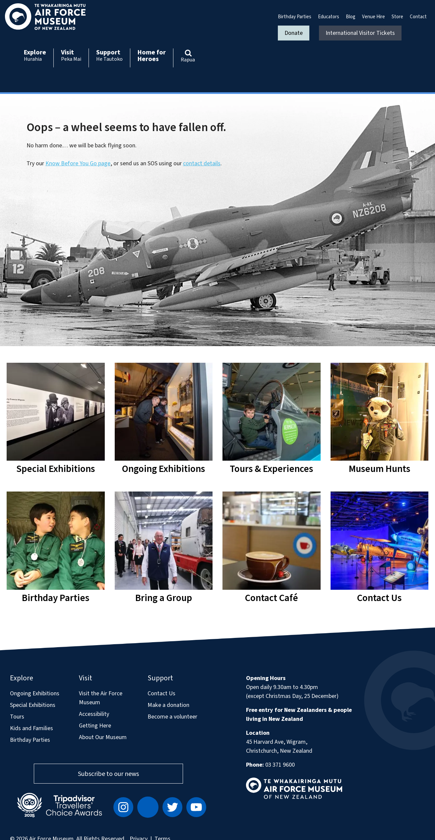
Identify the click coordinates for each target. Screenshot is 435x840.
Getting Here (95, 726)
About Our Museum (103, 737)
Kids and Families (31, 728)
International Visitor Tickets (360, 33)
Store (397, 16)
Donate (293, 33)
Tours (17, 717)
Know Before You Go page (77, 163)
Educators (328, 16)
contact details (201, 163)
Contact (418, 16)
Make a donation (168, 705)
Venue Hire (373, 16)
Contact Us (161, 693)
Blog (350, 16)
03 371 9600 (280, 765)
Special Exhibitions (32, 705)
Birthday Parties (294, 16)
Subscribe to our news (108, 774)
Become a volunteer (172, 717)
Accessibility (94, 714)
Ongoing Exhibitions (34, 693)
